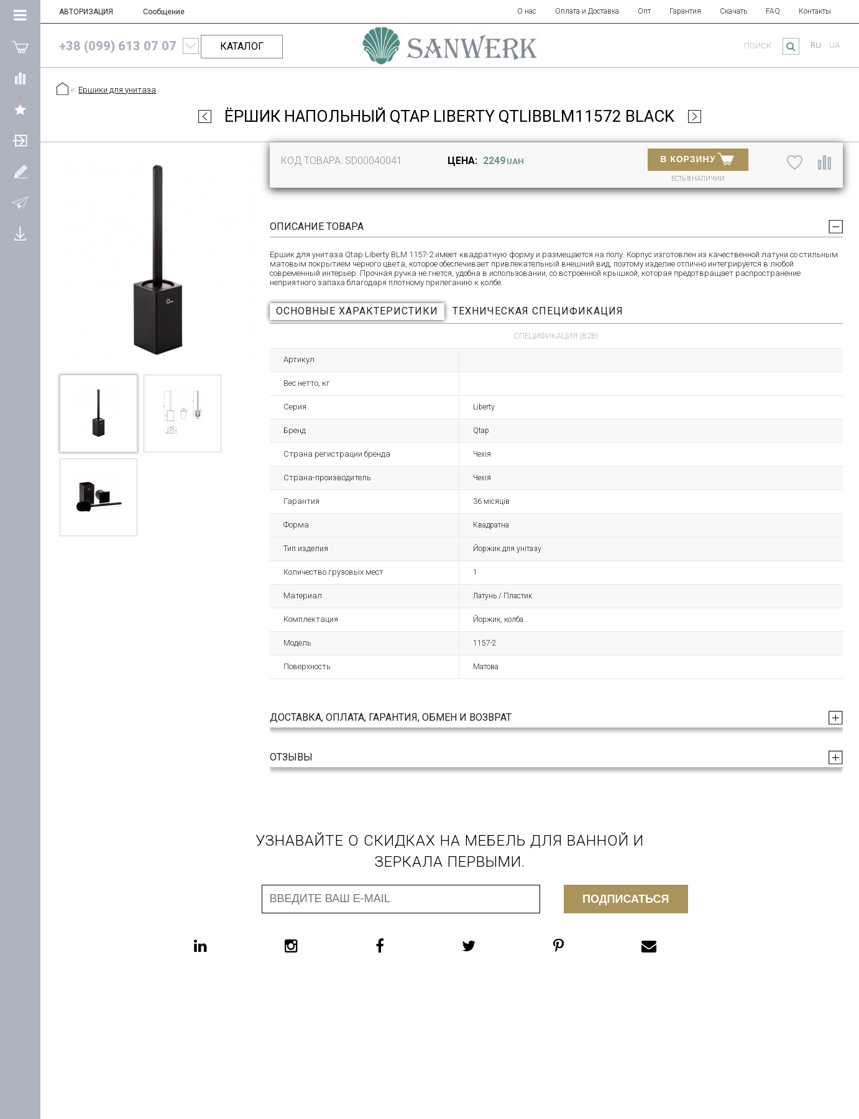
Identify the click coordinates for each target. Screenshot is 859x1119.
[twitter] (493, 945)
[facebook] (404, 945)
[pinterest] (583, 945)
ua (834, 45)
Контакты (815, 11)
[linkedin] (225, 945)
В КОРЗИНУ (697, 158)
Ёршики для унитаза (117, 89)
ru (816, 45)
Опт (644, 11)
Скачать (733, 11)
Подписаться (625, 899)
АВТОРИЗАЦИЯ (86, 11)
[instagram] (316, 945)
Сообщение (164, 11)
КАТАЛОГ (242, 46)
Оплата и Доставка (587, 11)
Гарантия (685, 11)
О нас (526, 11)
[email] (673, 945)
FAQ (773, 11)
